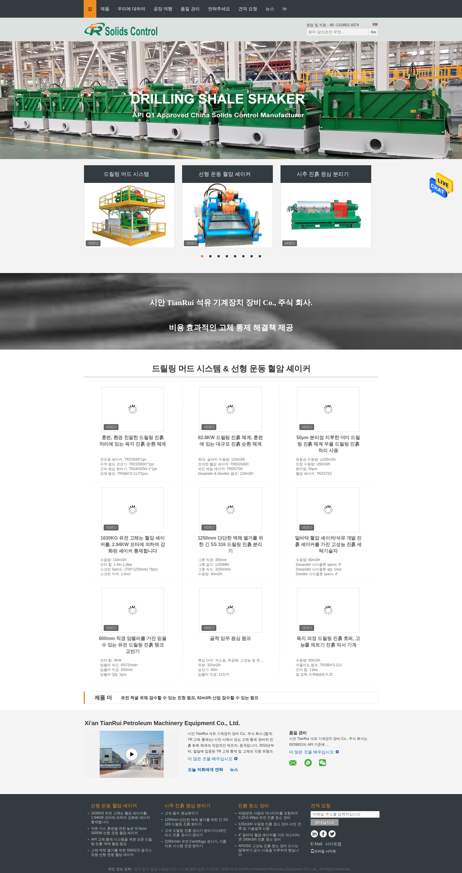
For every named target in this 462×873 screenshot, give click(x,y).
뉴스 (269, 8)
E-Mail (316, 843)
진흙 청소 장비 (253, 805)
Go (373, 32)
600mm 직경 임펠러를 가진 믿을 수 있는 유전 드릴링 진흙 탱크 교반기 (132, 645)
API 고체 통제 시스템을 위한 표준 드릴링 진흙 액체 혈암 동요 (121, 841)
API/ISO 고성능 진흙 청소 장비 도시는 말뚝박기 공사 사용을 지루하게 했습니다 (268, 850)
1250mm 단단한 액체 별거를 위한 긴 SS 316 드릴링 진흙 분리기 (230, 544)
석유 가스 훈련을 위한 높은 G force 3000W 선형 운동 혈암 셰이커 (118, 830)
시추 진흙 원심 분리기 (323, 174)
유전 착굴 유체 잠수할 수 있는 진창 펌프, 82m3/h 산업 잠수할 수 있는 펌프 (189, 697)
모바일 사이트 (323, 851)
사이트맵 (333, 843)
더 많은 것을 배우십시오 (212, 758)
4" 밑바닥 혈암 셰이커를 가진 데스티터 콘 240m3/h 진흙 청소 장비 (269, 837)
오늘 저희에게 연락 (205, 769)
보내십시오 (324, 822)
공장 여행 (163, 8)
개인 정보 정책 (119, 869)
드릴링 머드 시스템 (126, 174)
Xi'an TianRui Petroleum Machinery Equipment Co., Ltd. (162, 723)
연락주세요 (219, 8)
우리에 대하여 (131, 8)
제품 (104, 8)
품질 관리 (190, 8)
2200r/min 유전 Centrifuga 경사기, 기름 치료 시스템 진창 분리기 (195, 843)
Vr (285, 8)
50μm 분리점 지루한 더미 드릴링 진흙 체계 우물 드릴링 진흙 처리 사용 (328, 444)
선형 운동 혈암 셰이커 (225, 174)
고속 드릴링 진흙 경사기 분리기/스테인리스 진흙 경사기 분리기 (195, 833)
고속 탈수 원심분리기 (182, 813)
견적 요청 (247, 8)
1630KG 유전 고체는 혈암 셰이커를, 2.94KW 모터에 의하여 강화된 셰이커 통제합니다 (132, 544)
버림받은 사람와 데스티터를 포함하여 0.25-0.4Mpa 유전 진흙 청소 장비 (268, 815)
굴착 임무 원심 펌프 (230, 638)
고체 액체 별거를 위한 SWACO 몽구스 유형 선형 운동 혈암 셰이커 (121, 852)
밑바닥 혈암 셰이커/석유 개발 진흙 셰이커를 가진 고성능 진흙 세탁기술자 (328, 544)
